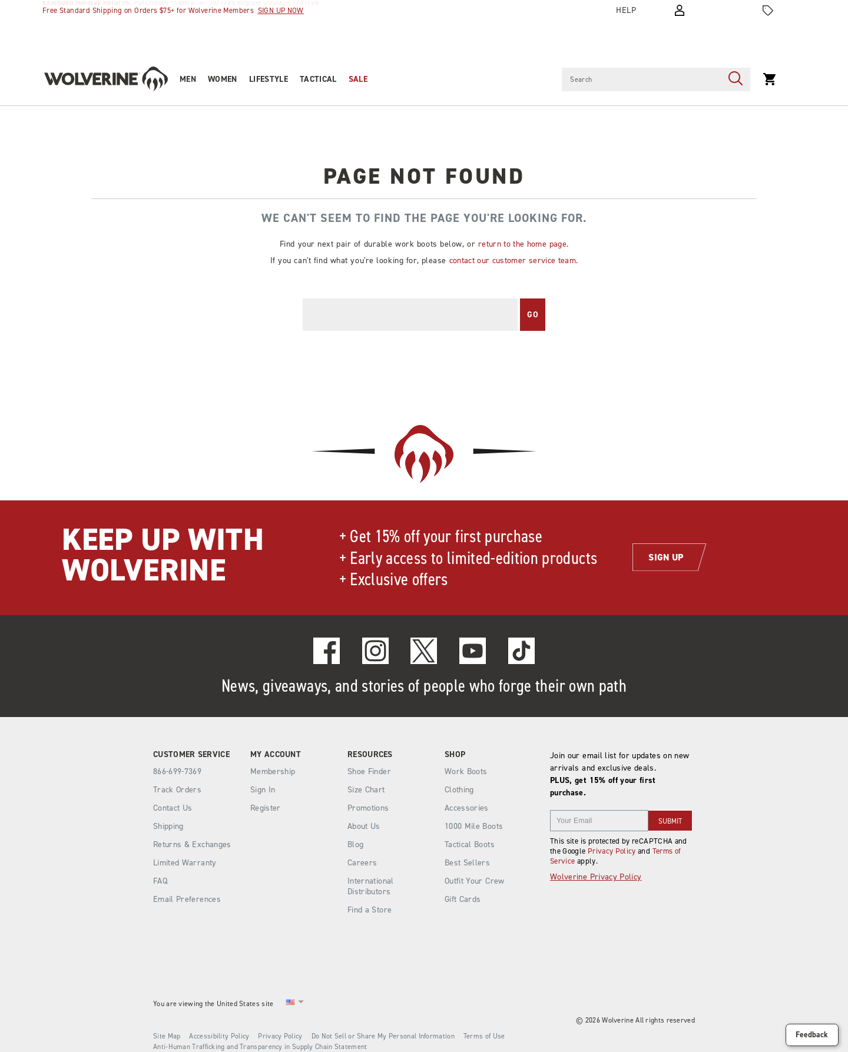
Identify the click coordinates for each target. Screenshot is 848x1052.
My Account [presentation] (275, 754)
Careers (362, 862)
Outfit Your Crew (475, 881)
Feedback (812, 1034)
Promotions (368, 808)
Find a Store (369, 909)
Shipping (168, 826)
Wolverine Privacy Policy (595, 876)
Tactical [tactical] (318, 79)
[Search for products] (641, 79)
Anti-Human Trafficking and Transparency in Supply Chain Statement (260, 1046)
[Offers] (768, 10)
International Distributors (370, 886)
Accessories (467, 808)
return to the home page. (523, 244)
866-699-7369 (177, 771)
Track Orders (177, 789)
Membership (273, 771)
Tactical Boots (470, 844)
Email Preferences (187, 899)
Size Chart (366, 789)
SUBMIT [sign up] (670, 821)
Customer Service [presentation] (191, 754)
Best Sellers (467, 862)
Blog (355, 844)
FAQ (160, 881)
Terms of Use (484, 1036)
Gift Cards (463, 899)
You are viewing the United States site (213, 1003)
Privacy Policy (612, 851)
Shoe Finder (369, 771)
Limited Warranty (185, 862)
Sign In (262, 789)
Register (265, 808)
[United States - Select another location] (290, 1004)
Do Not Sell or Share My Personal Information (383, 1036)
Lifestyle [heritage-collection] (268, 79)
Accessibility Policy (219, 1036)
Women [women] (222, 79)
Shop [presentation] (455, 754)
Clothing (459, 789)
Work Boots (466, 771)
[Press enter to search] (735, 79)
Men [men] (188, 79)
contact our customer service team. (513, 260)
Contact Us (173, 808)
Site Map (166, 1036)
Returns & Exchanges (192, 844)
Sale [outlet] (358, 79)
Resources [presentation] (370, 754)
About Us (363, 826)
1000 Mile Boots (474, 826)
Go (532, 314)
